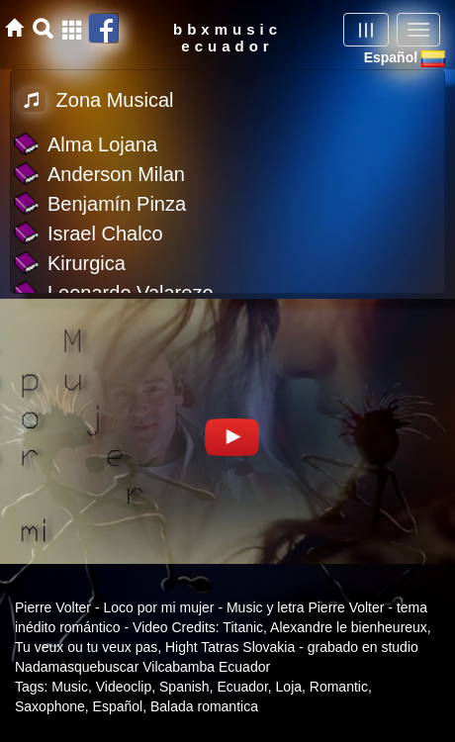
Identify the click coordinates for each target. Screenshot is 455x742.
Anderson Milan (116, 174)
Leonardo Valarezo (130, 293)
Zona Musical (96, 100)
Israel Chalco (105, 233)
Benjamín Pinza (116, 204)
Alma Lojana (102, 144)
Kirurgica (86, 263)
